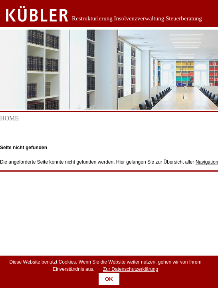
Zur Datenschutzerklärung (130, 269)
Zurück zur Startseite (31, 14)
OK (109, 279)
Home (9, 118)
